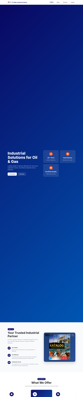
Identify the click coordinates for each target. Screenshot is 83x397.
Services (65, 2)
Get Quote (21, 174)
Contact (72, 2)
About (58, 2)
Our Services (12, 174)
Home (51, 2)
